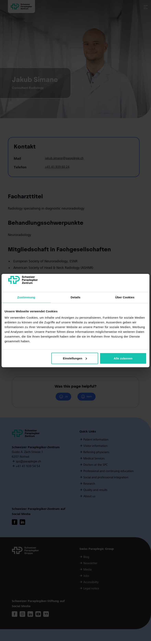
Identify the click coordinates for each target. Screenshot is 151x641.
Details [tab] (75, 297)
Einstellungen (75, 358)
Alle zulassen (123, 358)
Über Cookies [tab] (124, 297)
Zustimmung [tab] (26, 297)
